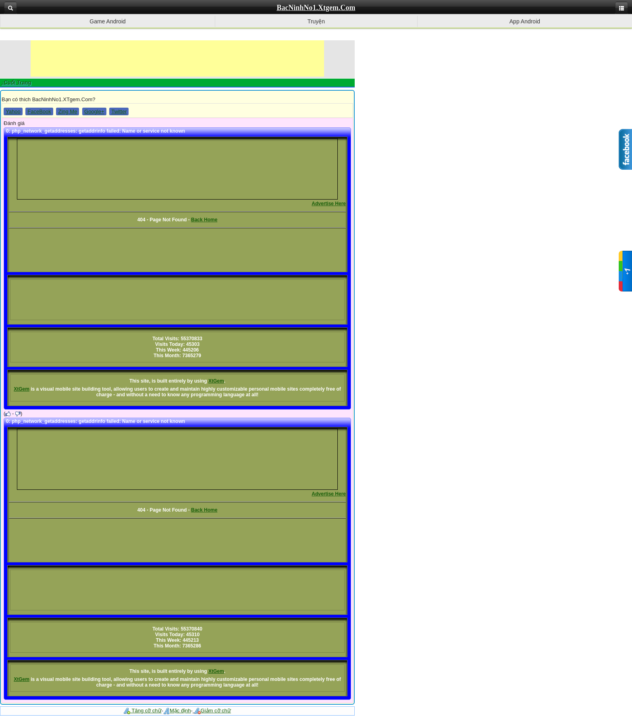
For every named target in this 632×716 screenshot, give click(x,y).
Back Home (204, 220)
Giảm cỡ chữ (212, 711)
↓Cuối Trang (16, 82)
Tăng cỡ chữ (142, 711)
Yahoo (13, 111)
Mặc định (177, 711)
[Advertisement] (177, 58)
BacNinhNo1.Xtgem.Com (316, 8)
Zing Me (67, 111)
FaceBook (39, 111)
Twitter (119, 111)
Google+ (94, 111)
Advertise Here (329, 203)
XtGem (216, 381)
